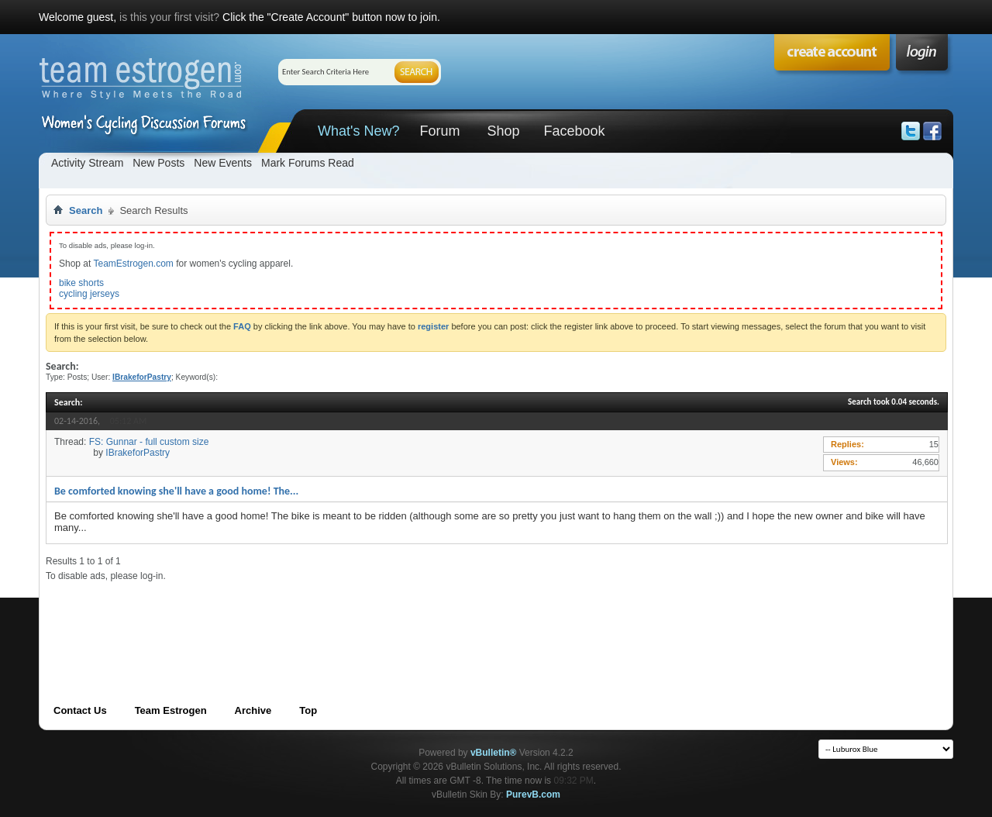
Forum (439, 131)
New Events (223, 163)
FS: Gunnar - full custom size (149, 441)
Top (308, 710)
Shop (503, 131)
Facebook (573, 131)
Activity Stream (87, 163)
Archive (253, 710)
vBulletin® (493, 752)
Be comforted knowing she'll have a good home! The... (176, 491)
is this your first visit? (169, 17)
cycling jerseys (89, 293)
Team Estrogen (171, 710)
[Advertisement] (328, 617)
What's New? (358, 131)
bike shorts (81, 283)
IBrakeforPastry (137, 452)
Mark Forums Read (307, 163)
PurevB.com (533, 794)
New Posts (158, 163)
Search (85, 210)
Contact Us (80, 710)
